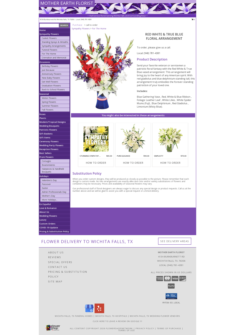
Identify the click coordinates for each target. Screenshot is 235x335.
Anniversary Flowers (51, 73)
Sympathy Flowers (49, 34)
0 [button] (193, 19)
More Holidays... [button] (49, 199)
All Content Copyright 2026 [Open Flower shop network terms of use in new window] (87, 328)
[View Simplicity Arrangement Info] (170, 139)
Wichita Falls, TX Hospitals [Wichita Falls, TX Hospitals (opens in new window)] (111, 316)
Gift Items (44, 137)
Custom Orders (47, 223)
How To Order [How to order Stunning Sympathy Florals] (96, 162)
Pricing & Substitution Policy (54, 231)
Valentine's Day (49, 180)
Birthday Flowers (50, 66)
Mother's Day (48, 195)
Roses (42, 114)
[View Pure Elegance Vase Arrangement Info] (133, 139)
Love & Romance (48, 208)
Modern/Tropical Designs (52, 122)
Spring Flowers (49, 101)
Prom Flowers (46, 157)
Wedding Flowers (48, 215)
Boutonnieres (48, 165)
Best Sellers (45, 153)
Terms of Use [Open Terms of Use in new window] (126, 330)
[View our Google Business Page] (89, 312)
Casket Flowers (49, 38)
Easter (45, 188)
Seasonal (44, 94)
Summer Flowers (50, 105)
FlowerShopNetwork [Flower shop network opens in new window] (119, 328)
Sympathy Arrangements (54, 45)
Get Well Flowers (50, 81)
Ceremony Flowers (48, 141)
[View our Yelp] (99, 312)
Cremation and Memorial (54, 57)
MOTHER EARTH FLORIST (66, 3)
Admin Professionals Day (54, 191)
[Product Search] (49, 25)
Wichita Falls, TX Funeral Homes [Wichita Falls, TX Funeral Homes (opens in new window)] (74, 316)
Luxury (42, 219)
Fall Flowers (47, 109)
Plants (42, 118)
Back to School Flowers (53, 89)
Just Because (48, 70)
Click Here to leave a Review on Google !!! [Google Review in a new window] (117, 321)
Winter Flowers (49, 98)
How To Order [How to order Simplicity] (170, 162)
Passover (46, 184)
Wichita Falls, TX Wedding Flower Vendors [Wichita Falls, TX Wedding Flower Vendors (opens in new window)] (155, 316)
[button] (171, 296)
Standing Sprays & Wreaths (55, 42)
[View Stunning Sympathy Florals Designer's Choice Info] (96, 139)
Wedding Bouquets (49, 125)
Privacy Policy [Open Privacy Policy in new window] (145, 328)
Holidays (43, 176)
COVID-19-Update (48, 227)
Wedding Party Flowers (51, 145)
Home (42, 30)
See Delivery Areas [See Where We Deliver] (174, 241)
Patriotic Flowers (48, 129)
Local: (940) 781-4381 (148, 53)
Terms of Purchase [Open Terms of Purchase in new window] (169, 328)
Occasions (44, 62)
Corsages (46, 161)
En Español (45, 204)
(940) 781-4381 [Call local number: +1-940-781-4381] (86, 19)
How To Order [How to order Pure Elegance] (133, 162)
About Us (44, 212)
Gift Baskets (45, 133)
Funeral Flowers (49, 49)
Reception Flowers (48, 149)
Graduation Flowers (51, 85)
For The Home (49, 53)
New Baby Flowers (51, 77)
